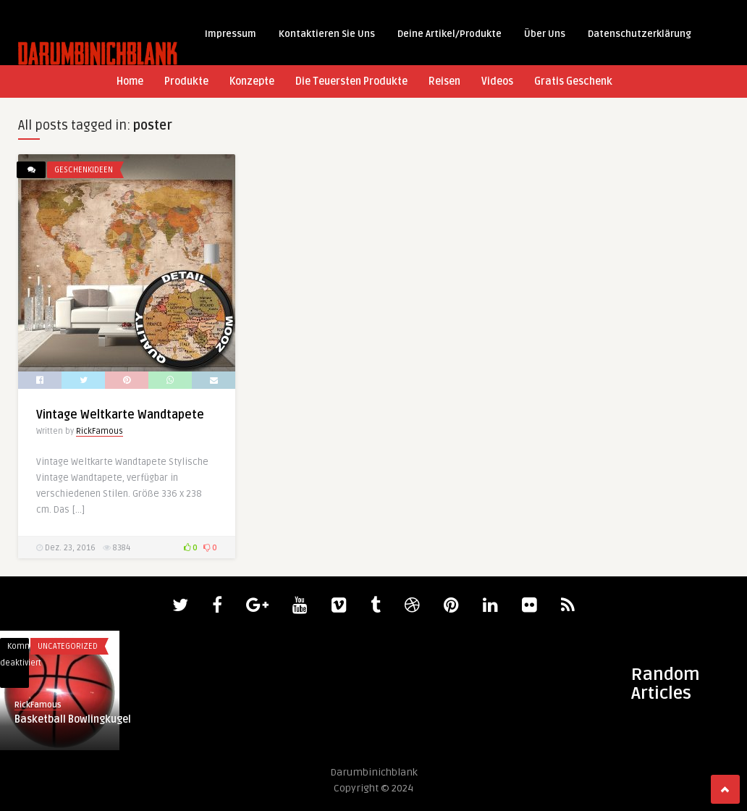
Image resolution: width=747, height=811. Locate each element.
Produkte (186, 81)
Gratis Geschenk (573, 81)
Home (130, 81)
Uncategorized (68, 646)
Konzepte (251, 81)
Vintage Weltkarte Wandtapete (120, 415)
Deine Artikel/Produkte (449, 34)
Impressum (230, 34)
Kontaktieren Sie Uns (327, 34)
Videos (497, 81)
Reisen (444, 81)
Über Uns (544, 34)
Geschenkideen (83, 170)
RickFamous (99, 431)
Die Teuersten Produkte (351, 81)
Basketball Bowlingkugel (72, 719)
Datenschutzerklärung (639, 34)
